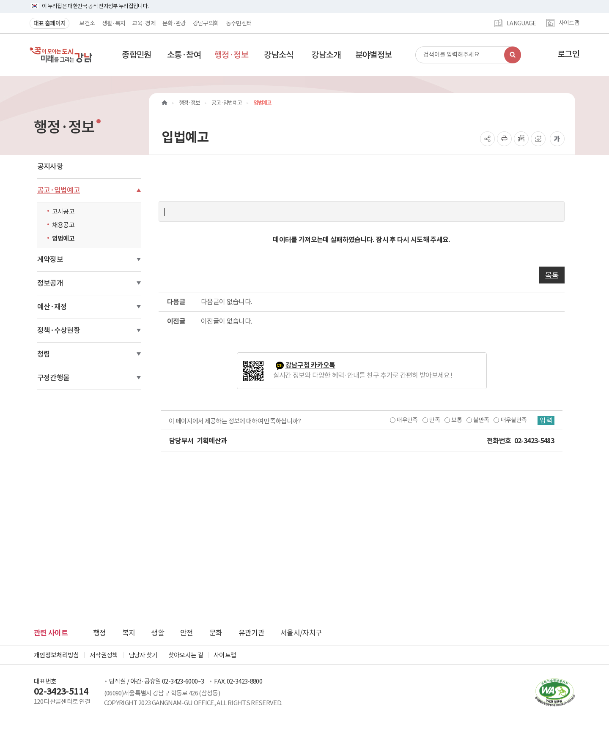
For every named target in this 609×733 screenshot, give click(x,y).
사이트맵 (569, 23)
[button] (136, 55)
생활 (157, 633)
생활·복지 (114, 23)
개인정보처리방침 (56, 655)
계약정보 (50, 259)
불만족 (481, 420)
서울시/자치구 (301, 633)
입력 (546, 420)
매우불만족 (514, 420)
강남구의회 (206, 23)
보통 (456, 420)
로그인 (568, 54)
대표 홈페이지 (49, 23)
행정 (99, 633)
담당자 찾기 (143, 655)
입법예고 (63, 238)
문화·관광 (174, 23)
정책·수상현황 (58, 330)
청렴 (43, 354)
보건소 (87, 23)
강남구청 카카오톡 (310, 365)
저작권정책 (104, 655)
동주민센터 (239, 23)
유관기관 (251, 633)
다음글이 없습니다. (226, 301)
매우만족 (407, 420)
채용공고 (63, 225)
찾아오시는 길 (185, 655)
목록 (551, 275)
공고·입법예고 (58, 190)
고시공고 (63, 211)
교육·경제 (144, 23)
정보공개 (50, 283)
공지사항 (50, 166)
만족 (434, 420)
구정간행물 (53, 377)
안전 (186, 633)
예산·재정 (52, 306)
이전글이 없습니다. (226, 321)
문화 (215, 633)
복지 (128, 633)
